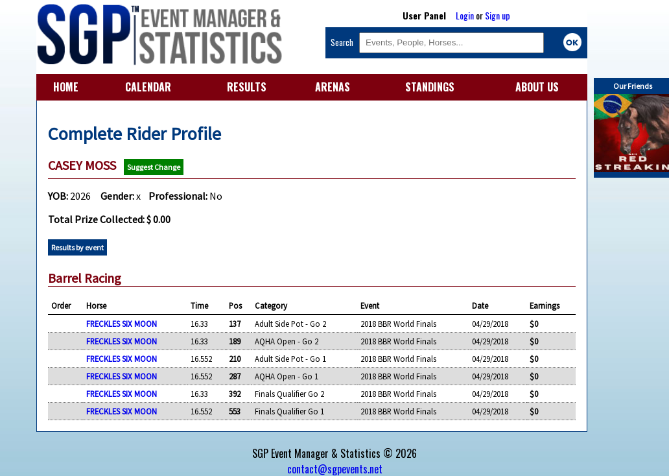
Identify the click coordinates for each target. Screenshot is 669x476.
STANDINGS (429, 87)
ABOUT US (537, 87)
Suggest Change (153, 167)
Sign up (497, 15)
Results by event (77, 247)
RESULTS (246, 87)
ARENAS (332, 87)
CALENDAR (148, 87)
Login (465, 15)
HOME (65, 87)
